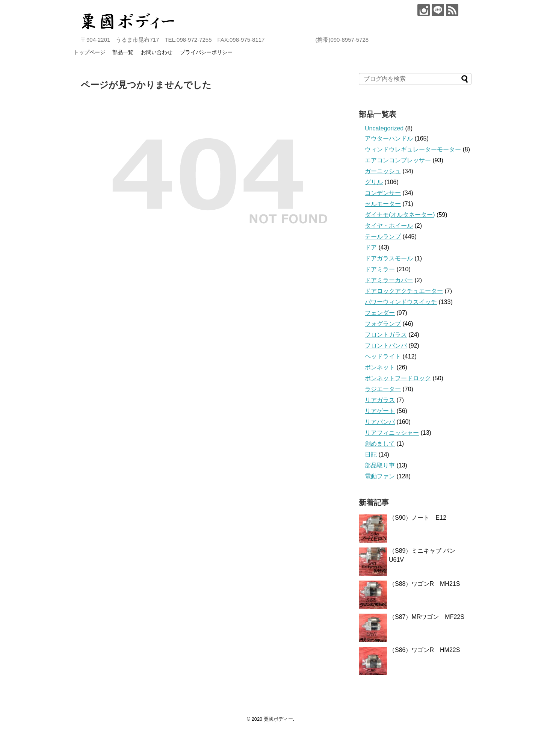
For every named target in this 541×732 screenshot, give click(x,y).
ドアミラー (380, 269)
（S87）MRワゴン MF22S (426, 617)
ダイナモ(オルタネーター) (400, 215)
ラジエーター (383, 389)
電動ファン (380, 476)
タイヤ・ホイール (389, 225)
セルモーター (383, 204)
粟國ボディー (278, 719)
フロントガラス (386, 334)
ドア (371, 247)
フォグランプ (383, 324)
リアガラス (380, 400)
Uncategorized (384, 128)
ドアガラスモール (389, 258)
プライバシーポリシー (206, 52)
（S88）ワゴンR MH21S (424, 584)
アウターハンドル (389, 138)
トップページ (89, 52)
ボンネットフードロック (398, 378)
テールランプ (383, 236)
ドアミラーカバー (389, 280)
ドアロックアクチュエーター (404, 291)
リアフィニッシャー (392, 433)
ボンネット (380, 367)
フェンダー (380, 313)
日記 (371, 454)
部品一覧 (122, 52)
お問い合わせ (156, 52)
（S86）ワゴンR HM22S (424, 650)
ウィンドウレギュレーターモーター (413, 149)
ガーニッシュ (383, 171)
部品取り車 (380, 465)
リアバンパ (380, 422)
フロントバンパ (386, 345)
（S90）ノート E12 (417, 517)
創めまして (380, 443)
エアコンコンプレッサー (398, 160)
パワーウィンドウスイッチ (401, 302)
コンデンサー (383, 193)
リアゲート (380, 411)
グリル (374, 182)
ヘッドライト (383, 356)
